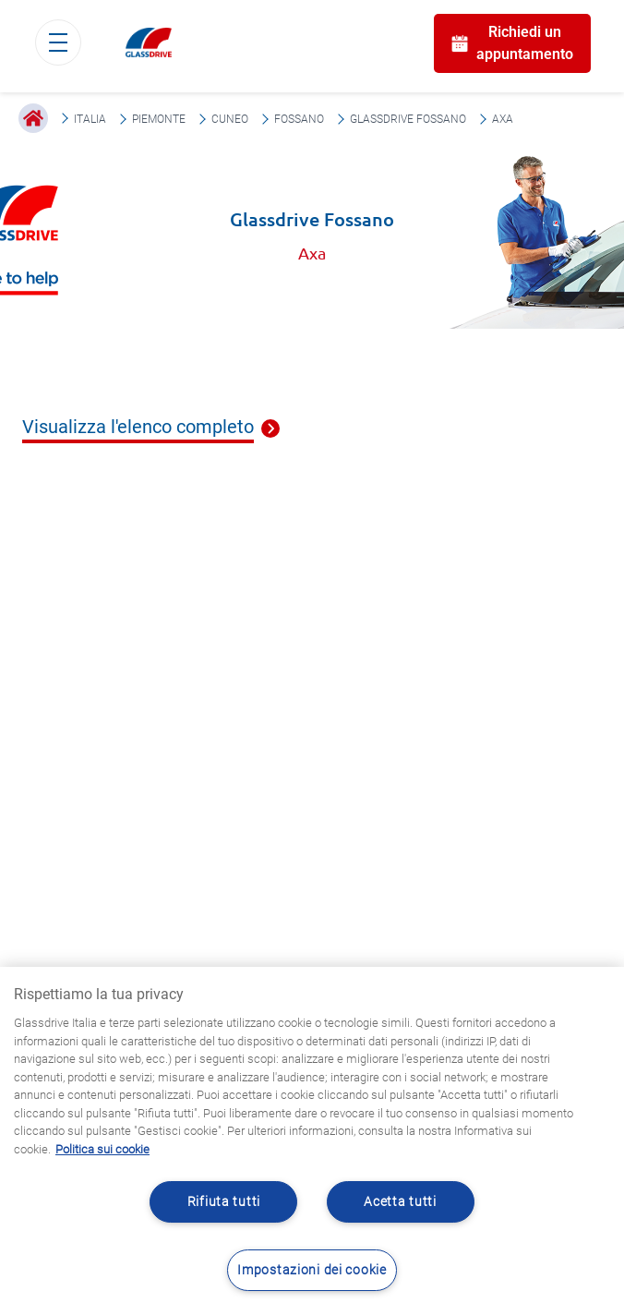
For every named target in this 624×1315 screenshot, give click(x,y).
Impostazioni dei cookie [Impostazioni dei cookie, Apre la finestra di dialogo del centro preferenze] (312, 1270)
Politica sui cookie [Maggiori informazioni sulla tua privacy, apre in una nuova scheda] (102, 1149)
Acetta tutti (400, 1202)
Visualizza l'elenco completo (138, 427)
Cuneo (229, 119)
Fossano (299, 119)
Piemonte (159, 119)
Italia (90, 119)
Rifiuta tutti (223, 1202)
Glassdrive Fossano (408, 119)
